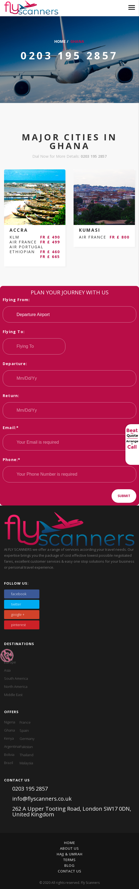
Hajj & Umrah (70, 854)
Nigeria (9, 722)
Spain (24, 730)
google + (17, 614)
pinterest (18, 624)
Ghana (9, 730)
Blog (69, 865)
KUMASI (89, 230)
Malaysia (26, 763)
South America (16, 678)
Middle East (13, 694)
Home (60, 41)
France (25, 722)
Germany (27, 738)
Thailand (26, 754)
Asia (7, 670)
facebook (18, 593)
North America (15, 686)
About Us (69, 848)
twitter (16, 604)
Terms (69, 859)
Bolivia (9, 754)
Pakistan (26, 746)
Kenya (9, 738)
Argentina (12, 746)
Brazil (8, 762)
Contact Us (69, 871)
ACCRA (19, 230)
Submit (124, 496)
